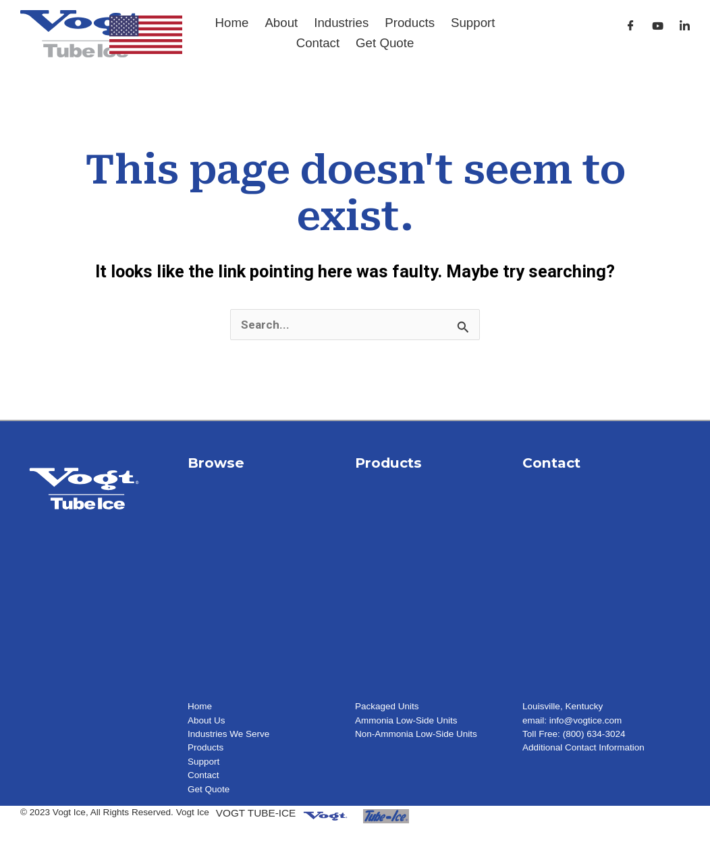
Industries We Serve (229, 734)
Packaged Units (387, 706)
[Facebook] (631, 26)
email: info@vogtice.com (572, 720)
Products (410, 23)
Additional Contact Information (583, 747)
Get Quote (385, 43)
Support (473, 23)
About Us (206, 720)
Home (232, 23)
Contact (317, 43)
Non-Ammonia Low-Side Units (416, 734)
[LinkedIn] (685, 26)
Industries (341, 23)
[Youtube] (657, 26)
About (281, 23)
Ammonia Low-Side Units (406, 720)
